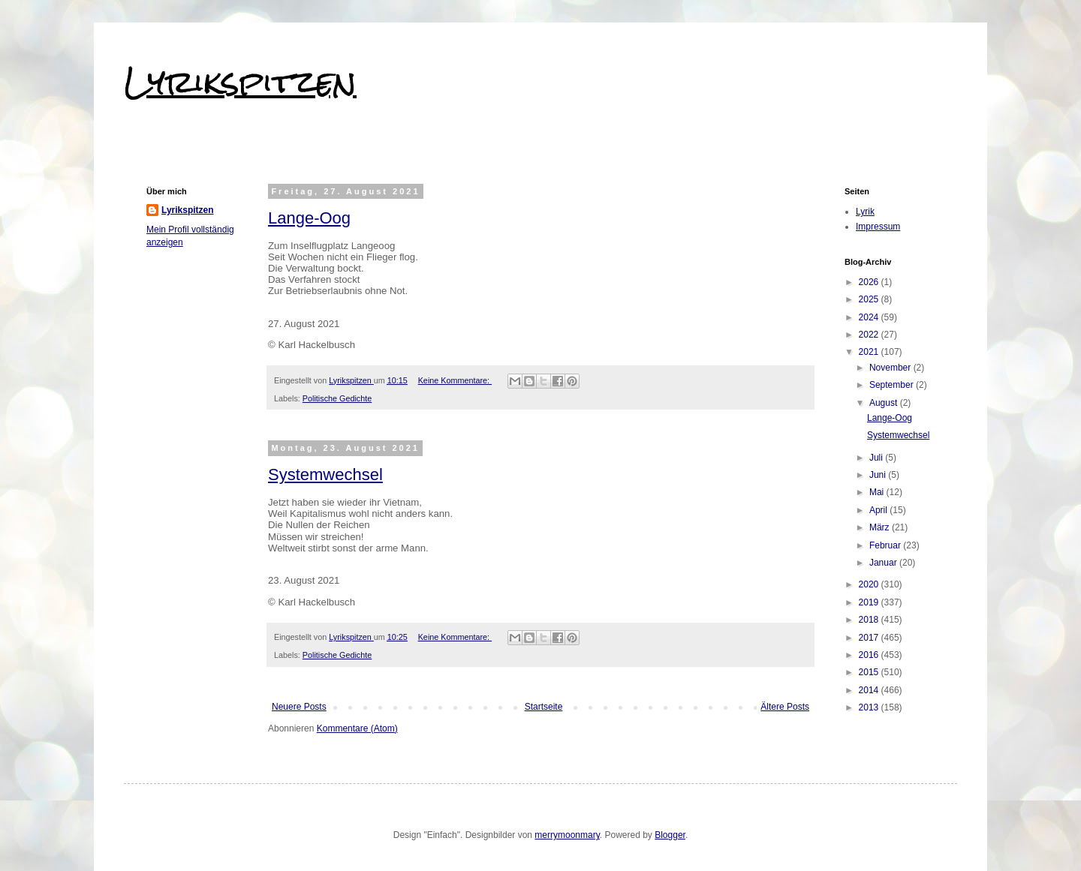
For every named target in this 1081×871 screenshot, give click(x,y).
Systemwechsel (325, 474)
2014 (870, 690)
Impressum (878, 226)
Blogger (670, 835)
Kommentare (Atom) (357, 728)
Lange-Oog (309, 218)
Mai (878, 492)
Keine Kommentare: (455, 380)
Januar (884, 562)
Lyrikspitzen (240, 82)
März (880, 527)
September (892, 385)
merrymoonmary (566, 835)
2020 (870, 584)
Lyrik (865, 211)
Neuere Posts (299, 706)
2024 (870, 317)
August (884, 403)
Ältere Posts (784, 706)
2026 (870, 282)
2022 (870, 334)
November (891, 367)
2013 (870, 707)
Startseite (544, 706)
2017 (870, 637)
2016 (870, 655)
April (879, 510)
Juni (878, 475)
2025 (870, 299)
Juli (877, 457)
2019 (870, 602)
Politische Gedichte (337, 398)
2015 (870, 672)
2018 (870, 619)
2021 (870, 352)
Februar (886, 545)
